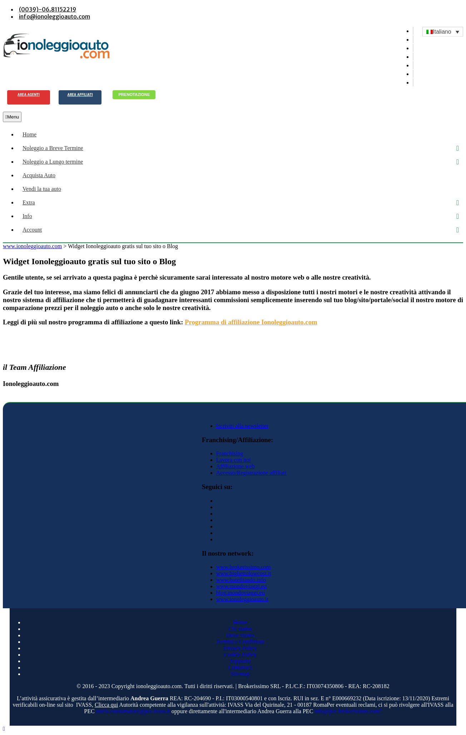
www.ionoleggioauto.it (242, 599)
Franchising (229, 453)
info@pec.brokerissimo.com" (348, 711)
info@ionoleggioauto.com (54, 16)
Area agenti (29, 94)
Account (32, 230)
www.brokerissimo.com (243, 567)
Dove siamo (240, 635)
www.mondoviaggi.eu (241, 586)
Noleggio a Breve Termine (53, 148)
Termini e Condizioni (240, 642)
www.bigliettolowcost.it (243, 573)
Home (29, 134)
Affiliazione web (235, 466)
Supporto (240, 661)
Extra (29, 202)
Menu (12, 117)
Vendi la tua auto (42, 189)
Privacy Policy (240, 648)
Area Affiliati (80, 94)
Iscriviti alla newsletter (242, 426)
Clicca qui (106, 705)
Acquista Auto (39, 175)
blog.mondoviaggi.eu (240, 593)
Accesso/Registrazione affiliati (251, 473)
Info (27, 216)
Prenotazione (134, 94)
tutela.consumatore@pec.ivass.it (133, 711)
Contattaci (240, 667)
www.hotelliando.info (241, 580)
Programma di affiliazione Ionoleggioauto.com (251, 322)
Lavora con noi (233, 460)
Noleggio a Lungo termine (53, 162)
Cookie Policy (240, 655)
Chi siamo (240, 629)
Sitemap (240, 674)
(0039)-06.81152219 (47, 9)
